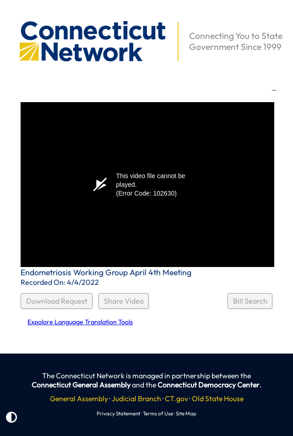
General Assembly (79, 398)
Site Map (186, 413)
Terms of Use (158, 413)
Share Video (124, 300)
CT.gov (176, 398)
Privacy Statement (118, 413)
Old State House (218, 398)
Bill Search (250, 300)
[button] (14, 16)
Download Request (56, 300)
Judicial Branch (136, 398)
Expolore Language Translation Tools (80, 322)
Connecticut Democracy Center (208, 384)
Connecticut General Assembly (81, 384)
